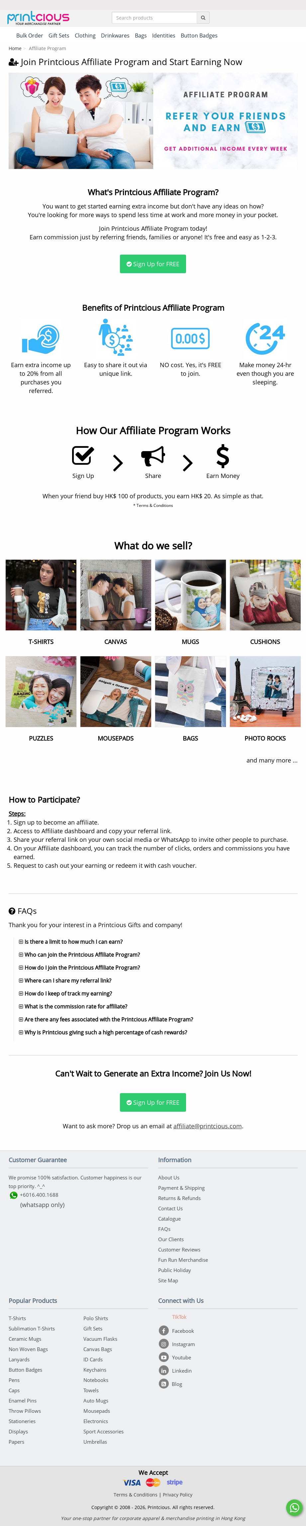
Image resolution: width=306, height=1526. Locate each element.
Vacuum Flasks (100, 1338)
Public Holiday (174, 1270)
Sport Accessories (103, 1431)
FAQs (164, 1229)
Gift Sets (92, 1328)
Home (15, 48)
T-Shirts (17, 1318)
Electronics (95, 1421)
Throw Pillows (25, 1410)
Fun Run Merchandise (183, 1259)
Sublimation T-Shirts (32, 1328)
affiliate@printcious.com (207, 1126)
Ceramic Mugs (25, 1338)
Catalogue (169, 1218)
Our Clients (171, 1239)
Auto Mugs (95, 1400)
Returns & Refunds (179, 1198)
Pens (14, 1380)
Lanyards (19, 1359)
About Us (168, 1177)
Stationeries (22, 1421)
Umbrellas (95, 1441)
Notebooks (95, 1380)
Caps (14, 1390)
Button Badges (25, 1369)
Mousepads (96, 1410)
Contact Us (170, 1208)
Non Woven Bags (28, 1349)
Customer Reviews (179, 1249)
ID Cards (93, 1359)
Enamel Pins (23, 1400)
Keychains (94, 1369)
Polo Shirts (95, 1318)
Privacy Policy (177, 1494)
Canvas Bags (97, 1349)
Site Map (168, 1280)
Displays (18, 1431)
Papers (16, 1441)
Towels (91, 1390)
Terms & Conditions (135, 1494)
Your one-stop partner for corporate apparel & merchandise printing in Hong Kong (153, 1518)
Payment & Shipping (181, 1187)
